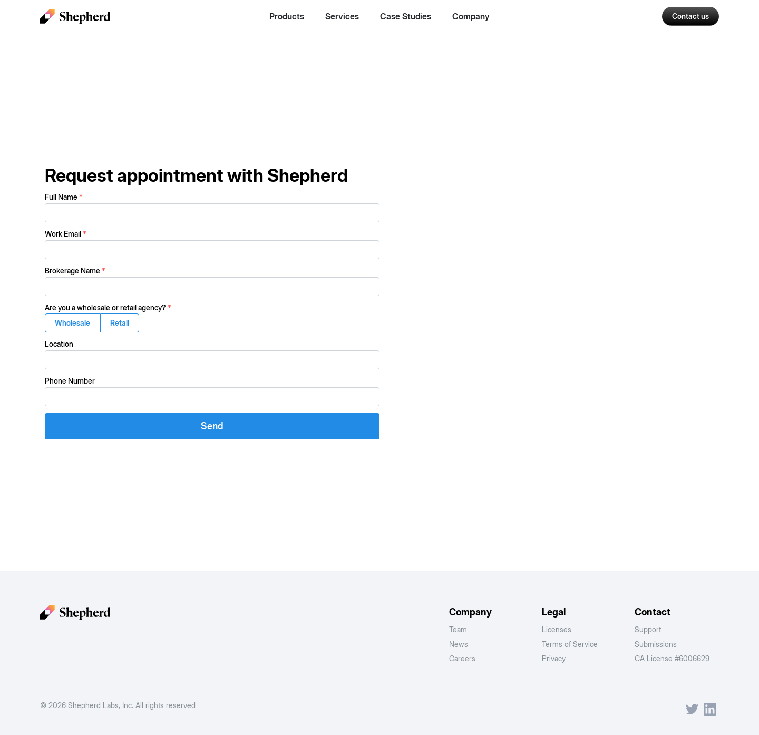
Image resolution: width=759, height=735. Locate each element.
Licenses (556, 629)
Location (59, 343)
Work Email (65, 233)
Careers (462, 658)
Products (286, 16)
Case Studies (405, 16)
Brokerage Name (75, 270)
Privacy (554, 658)
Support (648, 629)
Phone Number (70, 380)
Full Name (64, 196)
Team (458, 629)
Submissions (656, 644)
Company (471, 16)
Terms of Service (570, 644)
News (458, 644)
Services (342, 16)
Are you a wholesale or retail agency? (108, 307)
